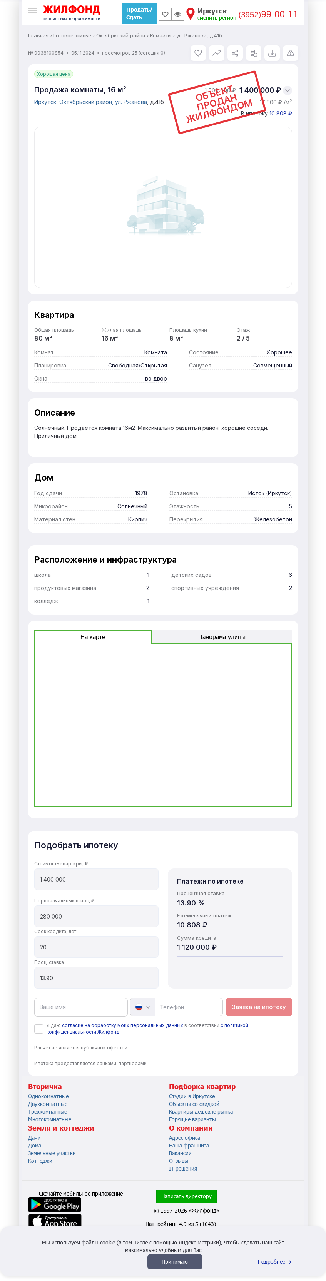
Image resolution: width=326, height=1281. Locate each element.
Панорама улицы (222, 636)
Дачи (34, 1137)
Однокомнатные (48, 1096)
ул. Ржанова (131, 102)
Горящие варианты (192, 1119)
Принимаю (175, 1261)
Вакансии (180, 1153)
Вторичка (45, 1086)
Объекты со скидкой (194, 1104)
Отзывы (178, 1160)
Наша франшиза (189, 1145)
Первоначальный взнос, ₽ (64, 901)
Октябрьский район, (87, 102)
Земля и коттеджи (61, 1128)
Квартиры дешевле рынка (201, 1111)
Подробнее (275, 1261)
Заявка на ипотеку (259, 1006)
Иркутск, (46, 102)
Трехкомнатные (47, 1111)
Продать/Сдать (139, 13)
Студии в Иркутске (192, 1096)
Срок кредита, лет (55, 931)
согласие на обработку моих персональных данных (122, 1025)
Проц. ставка (49, 962)
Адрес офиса (184, 1137)
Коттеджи (40, 1160)
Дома (34, 1145)
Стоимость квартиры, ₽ (61, 864)
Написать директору (186, 1196)
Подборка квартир (202, 1086)
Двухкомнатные (47, 1104)
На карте (92, 636)
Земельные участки (52, 1153)
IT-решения (183, 1168)
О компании (191, 1128)
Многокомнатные (49, 1119)
